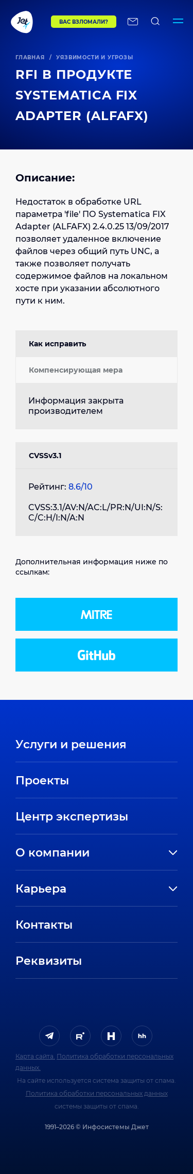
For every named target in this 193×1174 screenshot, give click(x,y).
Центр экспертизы (71, 817)
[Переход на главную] (25, 21)
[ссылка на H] (111, 1036)
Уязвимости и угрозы (94, 57)
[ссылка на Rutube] (80, 1036)
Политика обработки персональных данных (97, 1093)
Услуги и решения (71, 744)
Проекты (42, 780)
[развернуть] (143, 853)
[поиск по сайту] (155, 21)
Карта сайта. (35, 1056)
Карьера (40, 889)
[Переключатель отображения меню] (178, 21)
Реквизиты (48, 961)
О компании (52, 853)
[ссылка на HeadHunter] (142, 1036)
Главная (30, 57)
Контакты (44, 925)
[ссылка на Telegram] (49, 1036)
